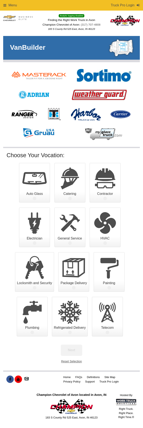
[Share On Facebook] (10, 379)
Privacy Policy (72, 381)
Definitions (93, 377)
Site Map (109, 377)
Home (67, 377)
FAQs (78, 377)
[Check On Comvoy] (26, 379)
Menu (10, 5)
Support (90, 381)
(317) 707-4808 (90, 24)
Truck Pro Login (109, 381)
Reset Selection (71, 361)
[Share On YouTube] (18, 379)
